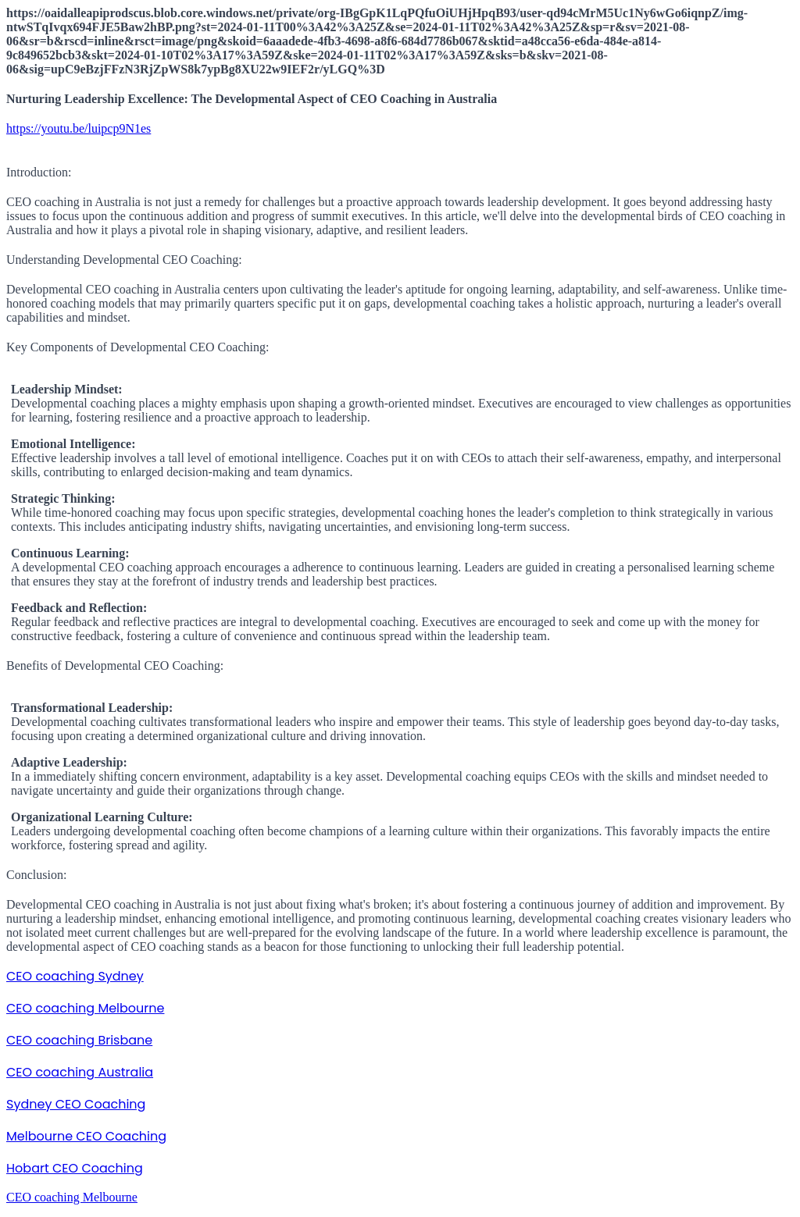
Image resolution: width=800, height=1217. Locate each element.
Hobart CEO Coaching (74, 1168)
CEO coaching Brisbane (79, 1040)
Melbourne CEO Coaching (86, 1136)
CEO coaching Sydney (75, 976)
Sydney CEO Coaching (75, 1104)
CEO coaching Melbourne (85, 1008)
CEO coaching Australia (79, 1072)
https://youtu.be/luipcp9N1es (78, 128)
